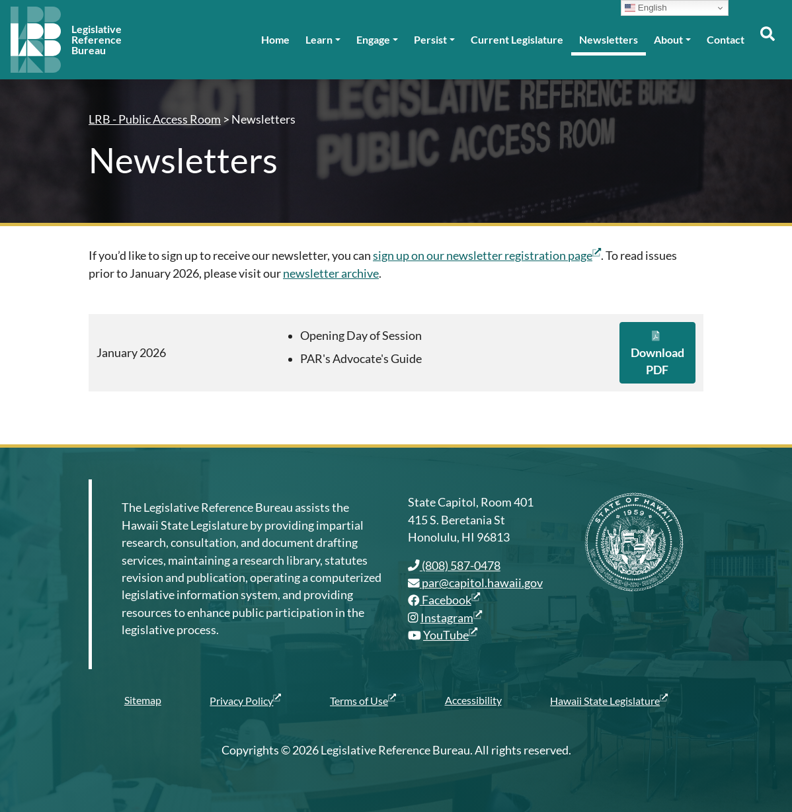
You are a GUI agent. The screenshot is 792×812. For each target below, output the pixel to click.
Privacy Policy (245, 700)
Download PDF (657, 354)
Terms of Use (363, 700)
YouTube (450, 635)
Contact (725, 39)
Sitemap (142, 700)
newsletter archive (331, 273)
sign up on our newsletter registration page (487, 256)
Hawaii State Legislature (609, 700)
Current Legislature (517, 39)
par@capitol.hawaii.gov (475, 583)
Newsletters (608, 39)
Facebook (444, 600)
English (645, 8)
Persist (430, 39)
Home (275, 39)
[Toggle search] (766, 40)
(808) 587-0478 (454, 566)
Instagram (451, 618)
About (668, 39)
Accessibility (473, 700)
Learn (319, 39)
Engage (373, 39)
